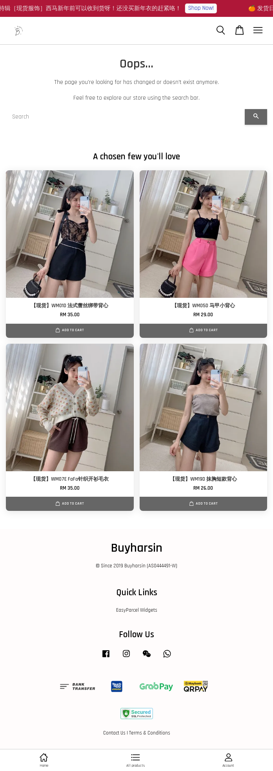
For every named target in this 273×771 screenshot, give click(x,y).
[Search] (125, 117)
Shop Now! (204, 8)
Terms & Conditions (149, 733)
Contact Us (114, 733)
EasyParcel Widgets (136, 610)
